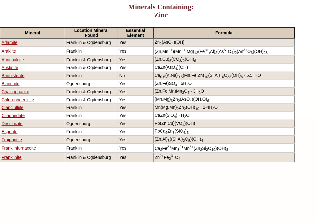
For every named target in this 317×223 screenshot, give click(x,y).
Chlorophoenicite (18, 99)
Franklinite (12, 157)
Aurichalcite (13, 59)
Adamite (9, 42)
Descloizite (12, 123)
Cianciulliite (13, 107)
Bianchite (11, 83)
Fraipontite (12, 139)
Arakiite (9, 51)
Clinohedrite (13, 115)
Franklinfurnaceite (19, 148)
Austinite (10, 67)
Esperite (9, 131)
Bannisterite (13, 75)
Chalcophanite (15, 91)
